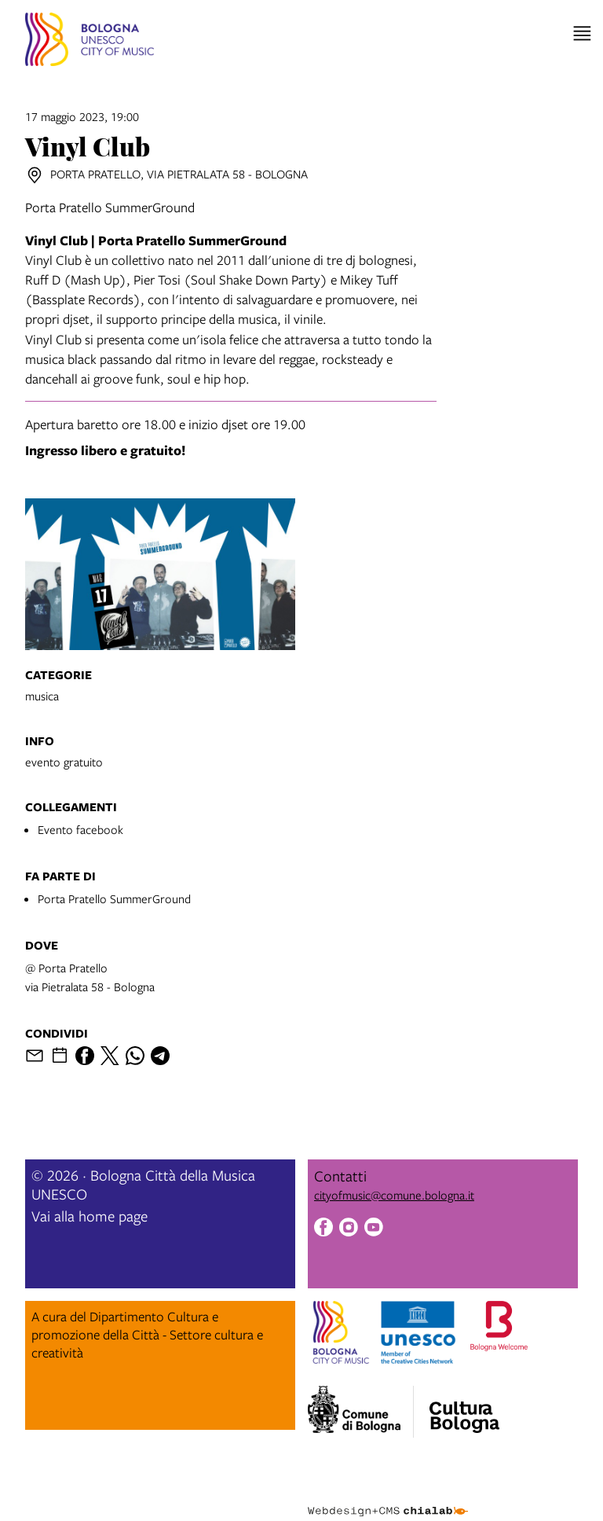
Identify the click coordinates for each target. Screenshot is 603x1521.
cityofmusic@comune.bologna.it (394, 1195)
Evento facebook (80, 829)
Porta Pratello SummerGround (114, 898)
